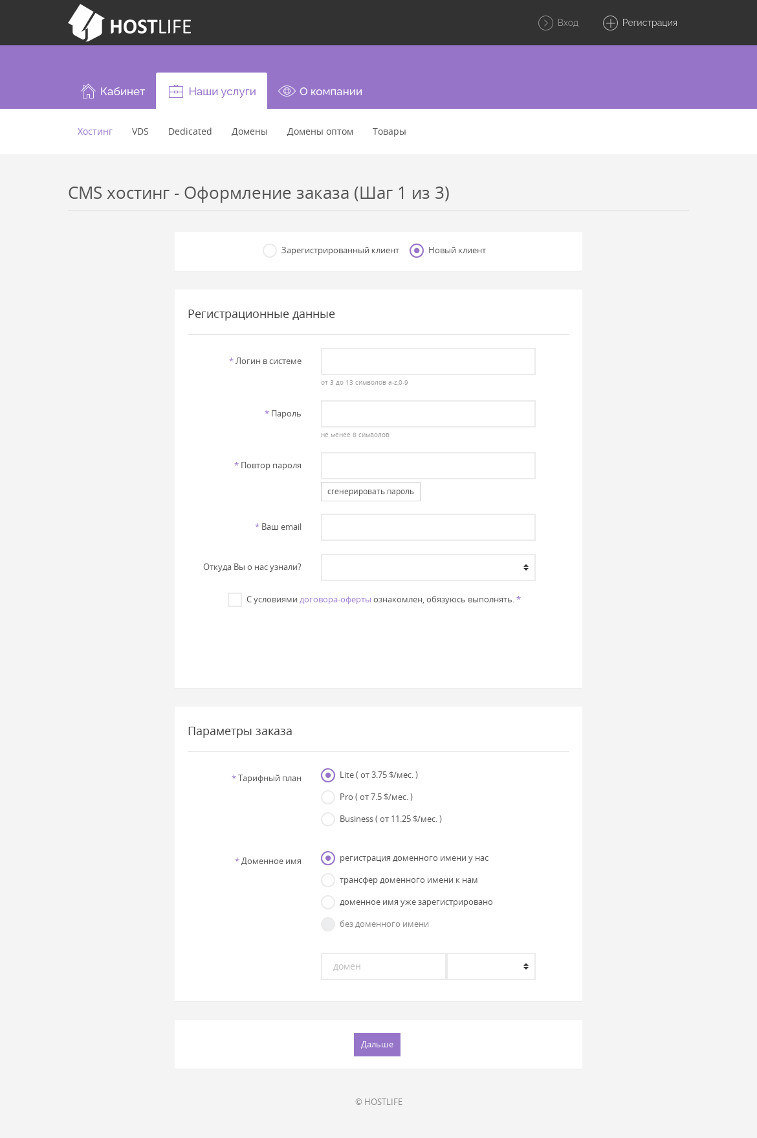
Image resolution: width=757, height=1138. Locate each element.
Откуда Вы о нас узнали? (252, 567)
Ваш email (278, 526)
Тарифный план (267, 778)
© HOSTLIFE (378, 1102)
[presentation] (378, 640)
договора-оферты (335, 599)
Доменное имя (268, 861)
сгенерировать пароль (370, 491)
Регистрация (639, 23)
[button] (112, 91)
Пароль (283, 413)
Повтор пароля (268, 465)
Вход (557, 23)
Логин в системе (265, 361)
